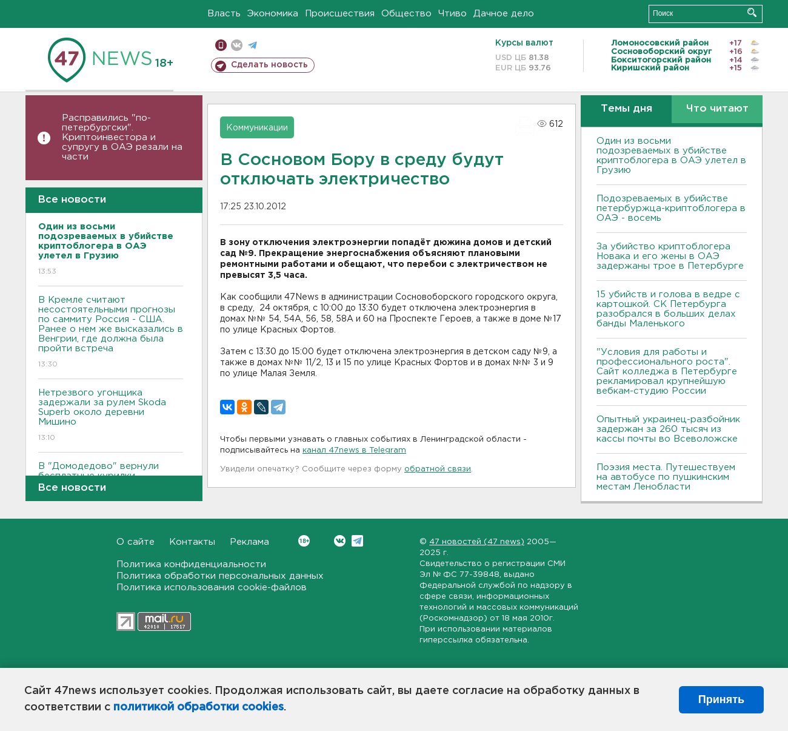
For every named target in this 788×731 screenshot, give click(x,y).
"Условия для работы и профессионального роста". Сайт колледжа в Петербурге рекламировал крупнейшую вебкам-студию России (666, 371)
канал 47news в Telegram (354, 450)
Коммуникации (257, 128)
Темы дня (626, 108)
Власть (224, 14)
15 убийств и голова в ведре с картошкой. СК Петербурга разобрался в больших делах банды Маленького (668, 309)
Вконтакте (304, 541)
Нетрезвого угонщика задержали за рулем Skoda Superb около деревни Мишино (110, 416)
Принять (721, 699)
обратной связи (437, 469)
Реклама (249, 542)
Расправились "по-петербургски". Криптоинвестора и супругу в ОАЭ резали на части (122, 137)
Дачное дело (503, 14)
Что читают (717, 108)
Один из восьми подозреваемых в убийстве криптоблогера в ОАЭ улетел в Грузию (671, 155)
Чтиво (452, 14)
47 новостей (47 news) (476, 542)
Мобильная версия (221, 45)
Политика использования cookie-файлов (211, 587)
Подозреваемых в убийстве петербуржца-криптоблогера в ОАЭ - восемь (671, 208)
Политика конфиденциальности (191, 564)
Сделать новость (269, 65)
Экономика (272, 14)
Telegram (357, 541)
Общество (406, 14)
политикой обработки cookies (198, 707)
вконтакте (236, 45)
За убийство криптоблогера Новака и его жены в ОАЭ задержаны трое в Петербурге (670, 256)
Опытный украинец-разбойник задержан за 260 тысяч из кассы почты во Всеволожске (668, 429)
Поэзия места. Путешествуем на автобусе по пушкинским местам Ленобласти (665, 477)
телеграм (252, 45)
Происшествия (340, 14)
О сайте (135, 542)
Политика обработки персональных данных (220, 576)
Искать (751, 12)
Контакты (192, 542)
